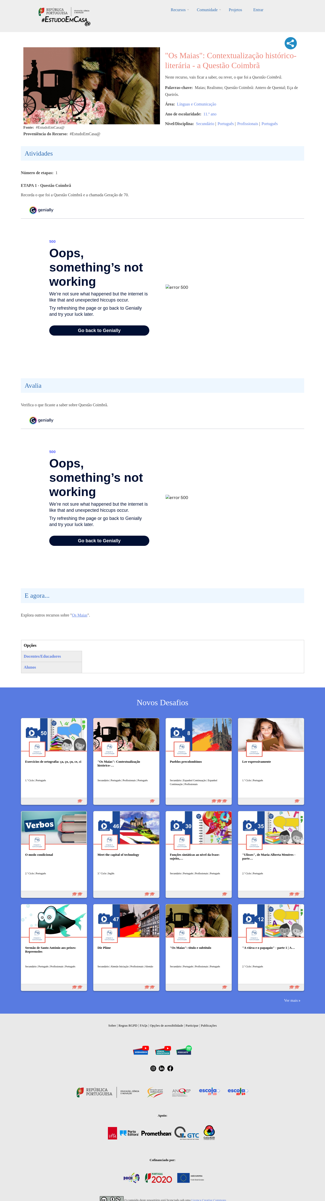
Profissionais (247, 124)
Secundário (205, 124)
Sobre (112, 1025)
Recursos (178, 10)
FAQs (144, 1025)
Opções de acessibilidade (166, 1025)
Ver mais (291, 1000)
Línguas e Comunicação (196, 104)
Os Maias (79, 615)
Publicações (209, 1025)
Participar (192, 1025)
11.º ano (209, 114)
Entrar (258, 10)
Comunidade (207, 10)
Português (226, 124)
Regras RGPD (128, 1025)
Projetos (235, 10)
